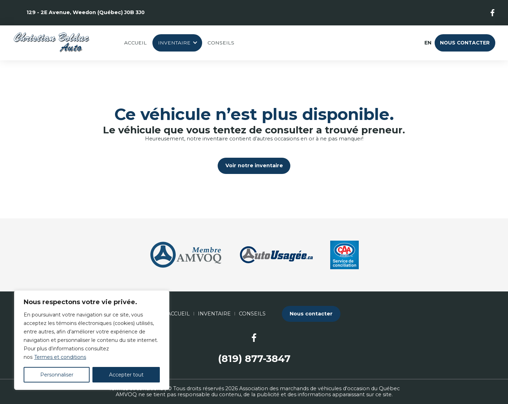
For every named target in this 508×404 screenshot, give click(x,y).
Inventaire (174, 43)
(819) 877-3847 (254, 358)
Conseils (220, 43)
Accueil (135, 43)
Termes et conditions (60, 357)
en (427, 43)
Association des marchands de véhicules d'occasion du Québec (319, 388)
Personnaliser (56, 375)
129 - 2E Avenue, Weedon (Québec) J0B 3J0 (85, 12)
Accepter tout (126, 375)
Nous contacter (465, 43)
